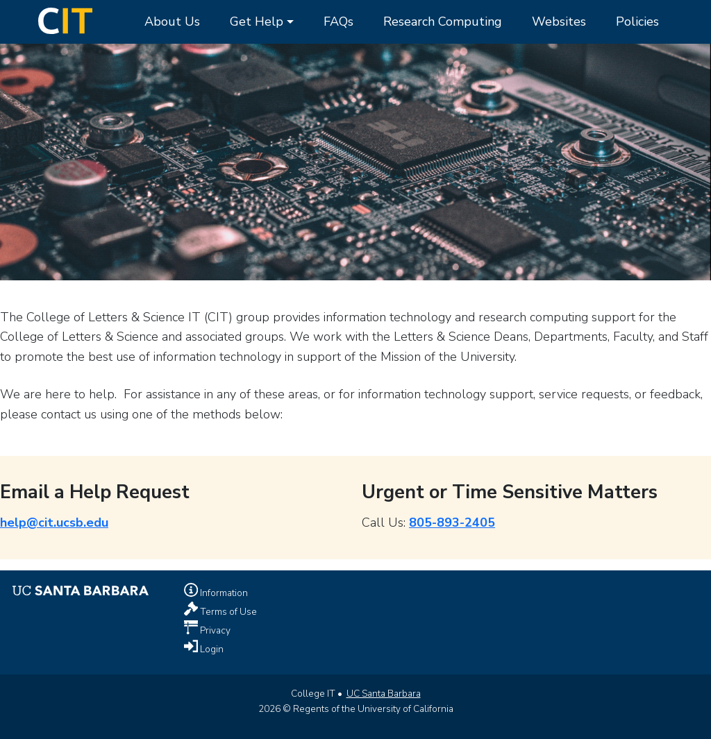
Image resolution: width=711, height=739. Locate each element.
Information (223, 593)
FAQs (338, 21)
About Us (172, 21)
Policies (637, 21)
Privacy (214, 630)
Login (211, 649)
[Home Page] (65, 19)
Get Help (256, 21)
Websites (559, 21)
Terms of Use (227, 611)
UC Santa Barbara (383, 693)
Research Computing (442, 21)
